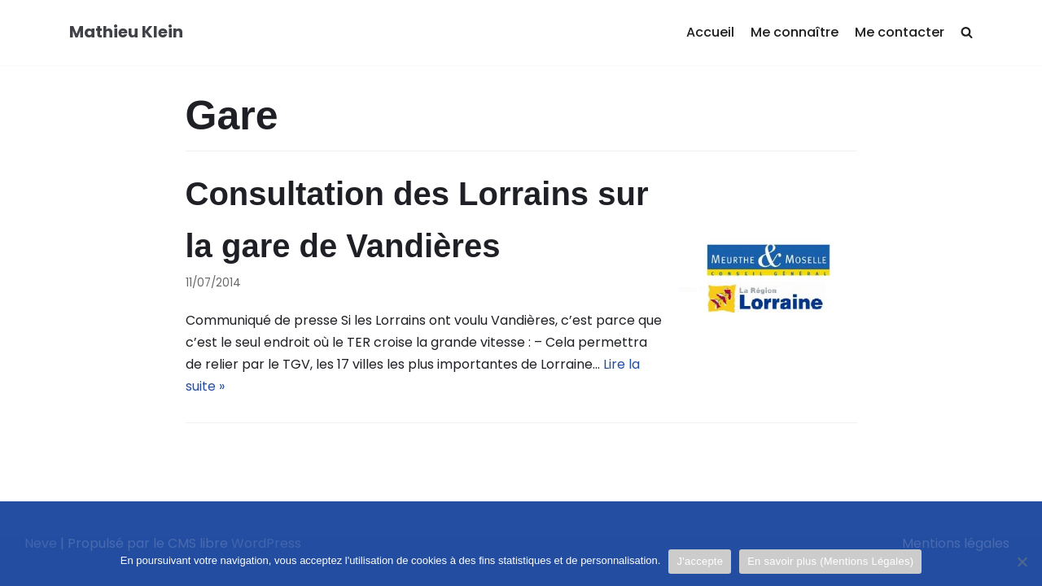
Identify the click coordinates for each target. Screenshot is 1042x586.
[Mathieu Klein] (126, 32)
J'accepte (699, 561)
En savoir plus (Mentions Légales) (830, 561)
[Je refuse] (1022, 561)
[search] (967, 33)
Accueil (710, 32)
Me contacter (899, 32)
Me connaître (794, 32)
